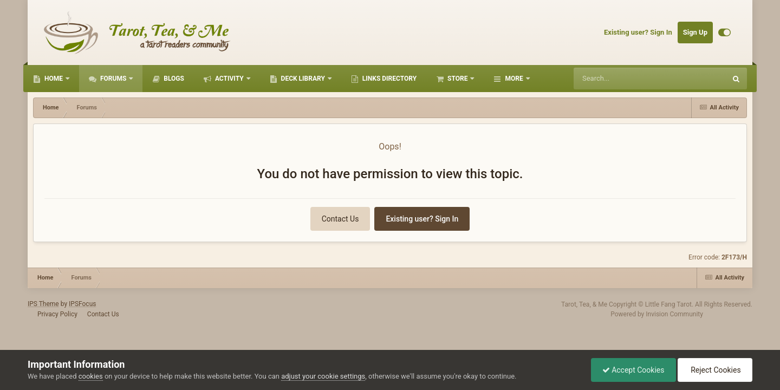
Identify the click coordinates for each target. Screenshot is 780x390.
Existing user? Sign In (638, 32)
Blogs (173, 78)
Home (53, 78)
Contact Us (340, 218)
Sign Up (695, 32)
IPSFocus (82, 304)
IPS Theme (43, 304)
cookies (91, 376)
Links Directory (389, 78)
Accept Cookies (633, 370)
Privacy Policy (57, 314)
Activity (229, 78)
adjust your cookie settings (323, 376)
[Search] (629, 78)
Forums (113, 78)
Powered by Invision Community (656, 314)
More (513, 78)
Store (457, 78)
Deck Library (303, 78)
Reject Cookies (715, 370)
